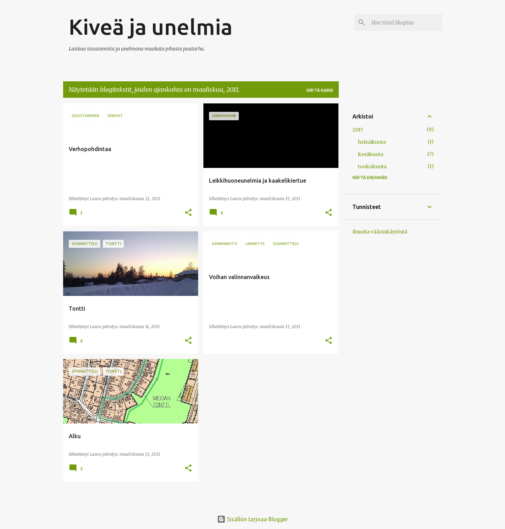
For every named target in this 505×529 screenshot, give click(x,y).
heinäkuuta (372, 142)
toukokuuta (372, 166)
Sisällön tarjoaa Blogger (252, 519)
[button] (188, 213)
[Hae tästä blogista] (405, 22)
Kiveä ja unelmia (151, 26)
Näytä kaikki (320, 90)
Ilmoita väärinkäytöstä (379, 232)
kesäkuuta (370, 154)
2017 (357, 130)
